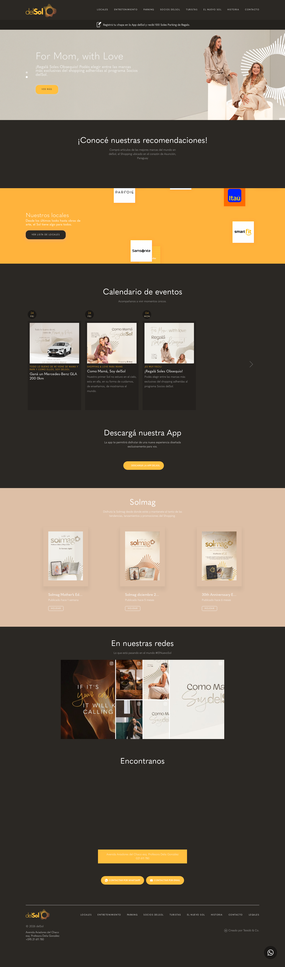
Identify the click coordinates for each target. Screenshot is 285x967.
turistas (192, 10)
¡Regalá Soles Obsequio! (163, 371)
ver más (47, 89)
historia (233, 10)
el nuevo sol (212, 10)
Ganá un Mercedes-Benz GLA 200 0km (53, 376)
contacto (252, 10)
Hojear (56, 608)
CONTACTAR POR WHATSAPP (124, 880)
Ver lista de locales (46, 235)
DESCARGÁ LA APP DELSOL (145, 465)
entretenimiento (126, 10)
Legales (254, 915)
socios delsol (170, 10)
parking (148, 10)
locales (102, 10)
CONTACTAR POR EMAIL (167, 880)
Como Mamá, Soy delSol (106, 371)
